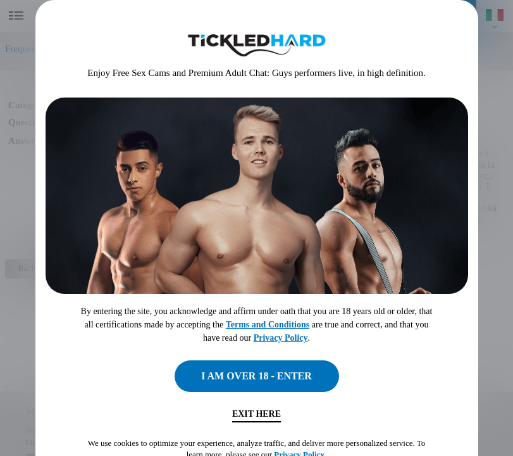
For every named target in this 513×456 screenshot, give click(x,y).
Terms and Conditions (268, 324)
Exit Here (256, 414)
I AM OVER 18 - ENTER (256, 375)
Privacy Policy (281, 338)
